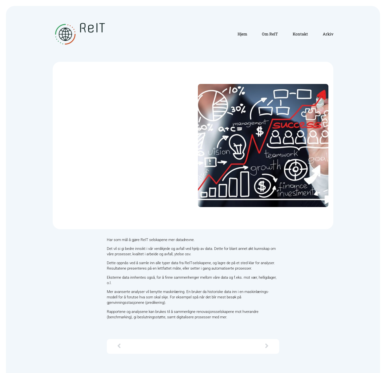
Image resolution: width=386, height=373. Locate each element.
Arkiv (328, 33)
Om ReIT (270, 33)
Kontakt (300, 33)
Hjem (242, 33)
